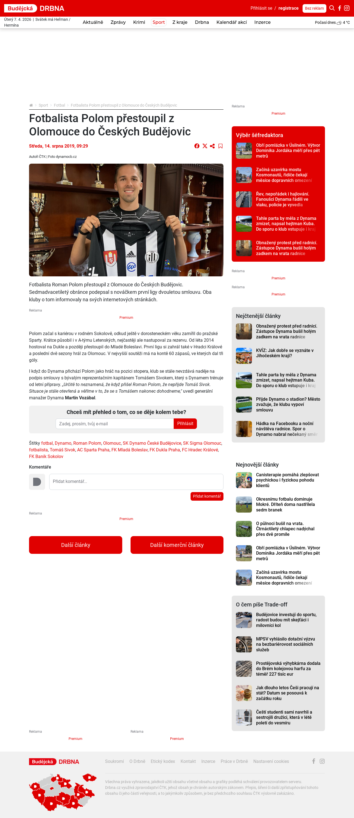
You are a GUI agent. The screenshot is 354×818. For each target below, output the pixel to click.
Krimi (139, 22)
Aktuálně (93, 22)
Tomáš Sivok (62, 449)
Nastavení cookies (271, 761)
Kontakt (188, 761)
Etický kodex (163, 761)
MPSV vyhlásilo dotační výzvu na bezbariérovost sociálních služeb (285, 644)
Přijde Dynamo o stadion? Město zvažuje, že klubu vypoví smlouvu (288, 405)
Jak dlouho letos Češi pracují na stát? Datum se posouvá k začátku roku (287, 693)
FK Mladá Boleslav (129, 449)
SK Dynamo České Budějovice (152, 443)
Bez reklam (314, 8)
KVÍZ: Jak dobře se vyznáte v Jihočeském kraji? (285, 353)
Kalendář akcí (232, 22)
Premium (126, 318)
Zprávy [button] (118, 22)
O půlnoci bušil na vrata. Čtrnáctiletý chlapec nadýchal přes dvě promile (285, 529)
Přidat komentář (207, 496)
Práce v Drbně (234, 761)
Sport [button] (159, 22)
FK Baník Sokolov (46, 456)
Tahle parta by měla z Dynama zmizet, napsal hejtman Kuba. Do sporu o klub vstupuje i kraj (286, 224)
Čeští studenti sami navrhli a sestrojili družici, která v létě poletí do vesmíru (284, 717)
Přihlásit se (261, 8)
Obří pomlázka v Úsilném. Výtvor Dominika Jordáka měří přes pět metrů (288, 151)
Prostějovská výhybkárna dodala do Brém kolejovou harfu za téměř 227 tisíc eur (288, 669)
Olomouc (112, 443)
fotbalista (38, 449)
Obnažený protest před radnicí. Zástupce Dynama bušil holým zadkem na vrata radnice (286, 248)
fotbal (47, 443)
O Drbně (137, 761)
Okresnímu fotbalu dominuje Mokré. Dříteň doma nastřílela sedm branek (285, 505)
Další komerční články (177, 545)
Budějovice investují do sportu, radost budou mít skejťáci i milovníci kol (286, 620)
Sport (43, 105)
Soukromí (114, 761)
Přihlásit (185, 423)
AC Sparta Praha (93, 449)
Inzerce (262, 22)
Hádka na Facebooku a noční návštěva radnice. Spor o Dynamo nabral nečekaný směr (287, 429)
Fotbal (59, 105)
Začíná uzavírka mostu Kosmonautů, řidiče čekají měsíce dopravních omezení (284, 175)
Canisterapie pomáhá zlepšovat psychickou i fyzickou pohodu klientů (287, 480)
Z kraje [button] (179, 22)
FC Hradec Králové (200, 449)
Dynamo (63, 443)
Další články (75, 545)
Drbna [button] (202, 22)
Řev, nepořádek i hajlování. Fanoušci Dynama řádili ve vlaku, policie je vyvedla (282, 199)
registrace (288, 8)
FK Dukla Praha (165, 449)
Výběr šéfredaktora (259, 135)
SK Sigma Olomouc (202, 443)
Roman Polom (87, 443)
